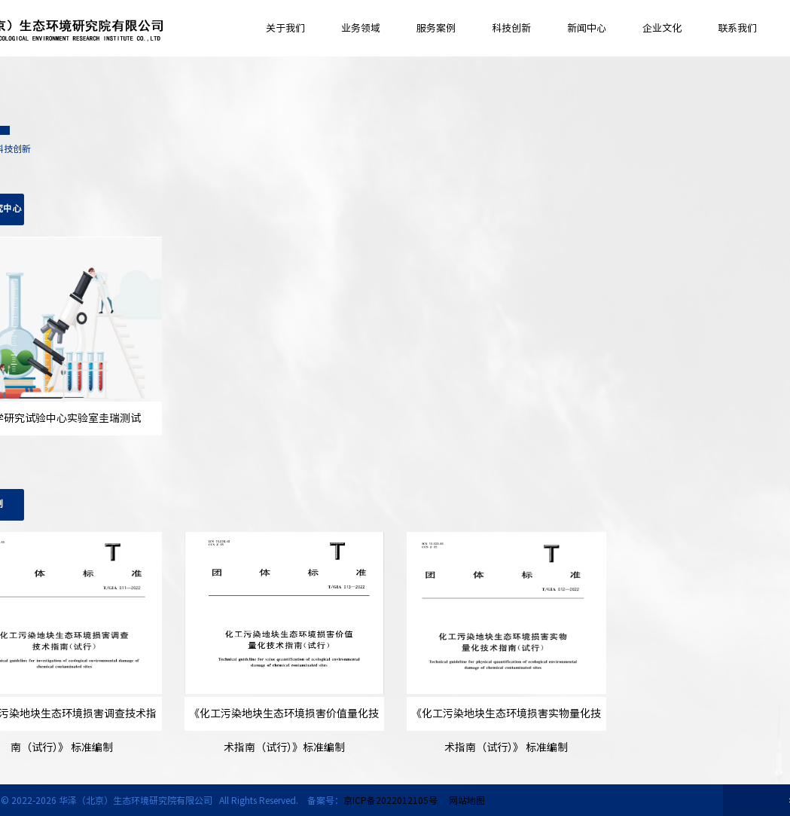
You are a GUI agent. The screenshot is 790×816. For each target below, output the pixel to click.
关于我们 (285, 28)
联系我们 (737, 28)
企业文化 (662, 28)
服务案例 (436, 28)
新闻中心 (586, 28)
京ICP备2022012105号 (390, 800)
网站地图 (467, 800)
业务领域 (360, 28)
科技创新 (511, 28)
